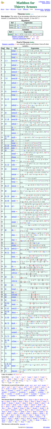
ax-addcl (33, 390)
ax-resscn (10, 390)
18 (8, 119)
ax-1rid (26, 393)
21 (5, 136)
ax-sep (14, 388)
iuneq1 (13, 133)
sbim (13, 235)
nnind (13, 366)
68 (5, 313)
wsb (36, 377)
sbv (12, 243)
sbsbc (13, 256)
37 (8, 186)
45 (5, 340)
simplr (13, 222)
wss (29, 379)
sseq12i (14, 308)
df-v (20, 404)
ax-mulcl (4, 392)
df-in (7, 406)
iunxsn (13, 145)
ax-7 (19, 387)
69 (8, 317)
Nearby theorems (46, 3)
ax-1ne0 (18, 393)
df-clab (4, 403)
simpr (13, 211)
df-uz (22, 421)
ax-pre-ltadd (32, 395)
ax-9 (31, 387)
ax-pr (34, 388)
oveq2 (13, 51)
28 (5, 150)
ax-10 (36, 387)
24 (5, 148)
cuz (10, 382)
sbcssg (13, 261)
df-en (28, 418)
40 (8, 201)
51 (8, 248)
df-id (6, 409)
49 (5, 252)
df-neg (44, 420)
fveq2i (13, 289)
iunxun (13, 174)
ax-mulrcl (13, 392)
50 (5, 248)
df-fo (18, 415)
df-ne (30, 403)
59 (5, 303)
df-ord (9, 413)
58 (5, 277)
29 (8, 366)
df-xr (17, 420)
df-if (32, 406)
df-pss (19, 406)
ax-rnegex (34, 393)
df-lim (21, 413)
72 (5, 336)
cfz (16, 382)
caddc (35, 380)
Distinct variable (17, 36)
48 (5, 323)
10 (7, 364)
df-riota (37, 415)
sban (13, 240)
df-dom (35, 418)
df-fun (41, 413)
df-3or (41, 399)
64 (5, 297)
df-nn (3, 421)
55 (5, 266)
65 (5, 300)
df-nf (26, 401)
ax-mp (27, 385)
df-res (34, 411)
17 (5, 119)
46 (5, 230)
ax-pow (28, 388)
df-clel (17, 403)
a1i (12, 150)
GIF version (47, 10)
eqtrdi (13, 201)
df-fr (32, 409)
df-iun (22, 408)
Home (7, 9)
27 (8, 148)
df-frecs (38, 416)
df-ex (20, 401)
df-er (22, 418)
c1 (27, 380)
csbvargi (14, 294)
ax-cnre (4, 395)
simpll (13, 153)
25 (5, 145)
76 (5, 353)
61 (5, 289)
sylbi (13, 164)
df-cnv (10, 411)
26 (8, 145)
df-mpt (42, 408)
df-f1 (12, 415)
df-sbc (26, 404)
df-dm (22, 411)
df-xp (44, 409)
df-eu (44, 401)
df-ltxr (24, 420)
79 (5, 371)
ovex (13, 178)
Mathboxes (25, 9)
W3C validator (46, 427)
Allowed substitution (19, 38)
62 (8, 303)
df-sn (44, 406)
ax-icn (25, 390)
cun (22, 379)
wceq (29, 377)
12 (5, 99)
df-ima (41, 411)
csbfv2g (14, 273)
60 (5, 285)
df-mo (38, 401)
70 (8, 323)
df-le (31, 420)
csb (16, 379)
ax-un (40, 388)
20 (5, 366)
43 (5, 217)
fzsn (12, 129)
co (22, 380)
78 (5, 367)
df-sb (32, 401)
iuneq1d (14, 54)
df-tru (8, 401)
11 (5, 91)
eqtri (13, 148)
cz (3, 382)
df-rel (3, 411)
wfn (2, 380)
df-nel (36, 403)
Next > (48, 1)
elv (12, 266)
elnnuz (13, 157)
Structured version (39, 9)
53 (5, 317)
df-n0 (9, 421)
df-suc (28, 413)
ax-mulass (41, 392)
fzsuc (13, 160)
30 (5, 206)
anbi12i (14, 248)
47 (5, 328)
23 (5, 138)
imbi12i (14, 317)
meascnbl (22, 424)
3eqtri (13, 304)
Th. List (19, 9)
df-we (38, 409)
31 (5, 164)
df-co (16, 411)
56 (8, 311)
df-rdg (16, 418)
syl (12, 206)
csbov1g (14, 281)
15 (10, 364)
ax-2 (35, 385)
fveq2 (13, 57)
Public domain (29, 427)
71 (8, 328)
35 (5, 196)
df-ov (43, 415)
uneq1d (13, 217)
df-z (16, 421)
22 (8, 136)
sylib (13, 336)
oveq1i (13, 297)
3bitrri (13, 312)
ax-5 (8, 387)
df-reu (8, 404)
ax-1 (31, 385)
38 (5, 191)
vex (12, 292)
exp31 (13, 353)
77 (5, 359)
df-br (28, 408)
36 (5, 186)
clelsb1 (13, 245)
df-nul (25, 406)
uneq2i (13, 191)
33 (5, 169)
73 (8, 336)
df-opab (35, 408)
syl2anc (14, 341)
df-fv (30, 415)
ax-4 (3, 387)
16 (5, 113)
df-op (9, 408)
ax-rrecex (42, 393)
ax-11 (42, 387)
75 (5, 348)
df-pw (37, 406)
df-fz (29, 421)
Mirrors (2, 9)
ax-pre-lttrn (22, 395)
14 (5, 105)
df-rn (28, 411)
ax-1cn (18, 390)
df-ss (13, 406)
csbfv (13, 269)
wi (12, 377)
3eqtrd (13, 347)
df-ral (43, 403)
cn (42, 380)
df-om (18, 416)
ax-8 (25, 387)
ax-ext (7, 388)
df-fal (14, 401)
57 (5, 308)
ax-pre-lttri (12, 395)
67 (8, 308)
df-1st (24, 416)
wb (17, 377)
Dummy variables (8, 44)
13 (8, 99)
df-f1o (24, 415)
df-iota (35, 413)
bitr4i (13, 323)
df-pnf (3, 420)
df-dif (39, 404)
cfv (8, 380)
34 (5, 201)
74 (5, 342)
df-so (26, 409)
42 (5, 346)
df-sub (37, 420)
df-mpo (12, 416)
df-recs (10, 418)
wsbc (9, 379)
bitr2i (13, 252)
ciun (41, 379)
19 (5, 124)
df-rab (14, 404)
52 (8, 252)
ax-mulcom (22, 392)
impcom (14, 371)
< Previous (41, 1)
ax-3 (39, 385)
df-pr (3, 408)
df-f (7, 415)
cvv (4, 379)
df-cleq (11, 403)
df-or (36, 399)
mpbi (13, 328)
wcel (43, 377)
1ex (12, 140)
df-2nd (31, 416)
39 (8, 196)
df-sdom (42, 418)
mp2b (13, 137)
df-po (20, 409)
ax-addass (31, 392)
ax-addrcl (41, 390)
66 (5, 305)
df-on (15, 413)
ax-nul (21, 388)
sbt (12, 230)
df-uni (15, 408)
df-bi (25, 399)
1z (12, 127)
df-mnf (11, 420)
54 (5, 311)
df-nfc (24, 403)
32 (8, 164)
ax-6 (14, 387)
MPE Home (13, 9)
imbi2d (13, 65)
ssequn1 (14, 332)
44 (8, 346)
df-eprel (13, 409)
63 (5, 294)
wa (23, 377)
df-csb (33, 404)
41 (8, 206)
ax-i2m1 (9, 393)
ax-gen (44, 385)
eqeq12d (14, 60)
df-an (30, 399)
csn (35, 379)
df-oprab (4, 416)
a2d (12, 359)
